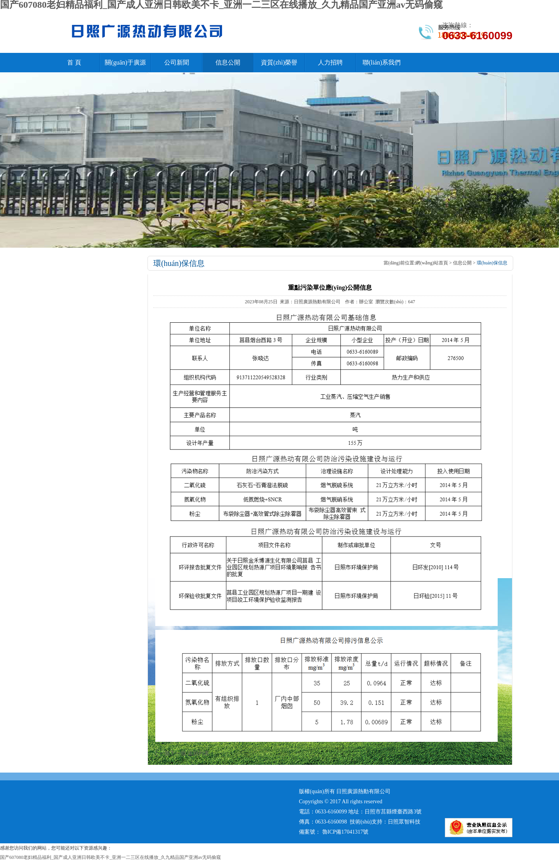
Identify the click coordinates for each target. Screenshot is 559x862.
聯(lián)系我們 (382, 62)
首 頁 (74, 62)
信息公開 (227, 62)
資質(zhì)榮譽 (279, 62)
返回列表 (198, 753)
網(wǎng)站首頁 (431, 263)
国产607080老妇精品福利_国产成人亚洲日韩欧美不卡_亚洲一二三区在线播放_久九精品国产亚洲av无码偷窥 (110, 857)
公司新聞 (176, 62)
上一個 (161, 753)
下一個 (178, 753)
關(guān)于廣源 (125, 62)
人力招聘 (330, 62)
